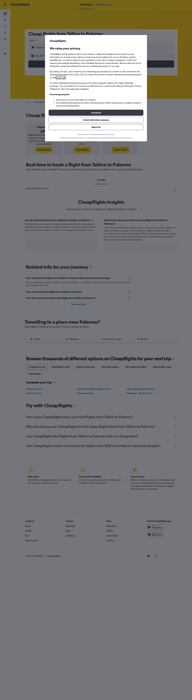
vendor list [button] (60, 77)
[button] (96, 113)
